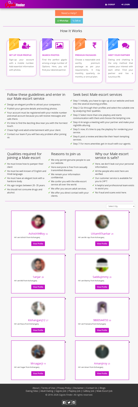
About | (37, 387)
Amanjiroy (102, 363)
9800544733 (102, 319)
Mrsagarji (38, 363)
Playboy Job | (75, 390)
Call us (77, 21)
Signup (110, 4)
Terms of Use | (49, 387)
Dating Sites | (33, 390)
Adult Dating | (47, 390)
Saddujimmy (102, 276)
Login (126, 4)
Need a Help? (69, 13)
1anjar (38, 276)
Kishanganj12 (38, 319)
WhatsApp (62, 21)
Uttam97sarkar (102, 233)
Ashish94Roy (38, 233)
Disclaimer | (79, 387)
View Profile (38, 243)
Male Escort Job (104, 390)
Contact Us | (92, 387)
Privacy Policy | (65, 387)
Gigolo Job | (62, 390)
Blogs (102, 387)
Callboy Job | (89, 390)
